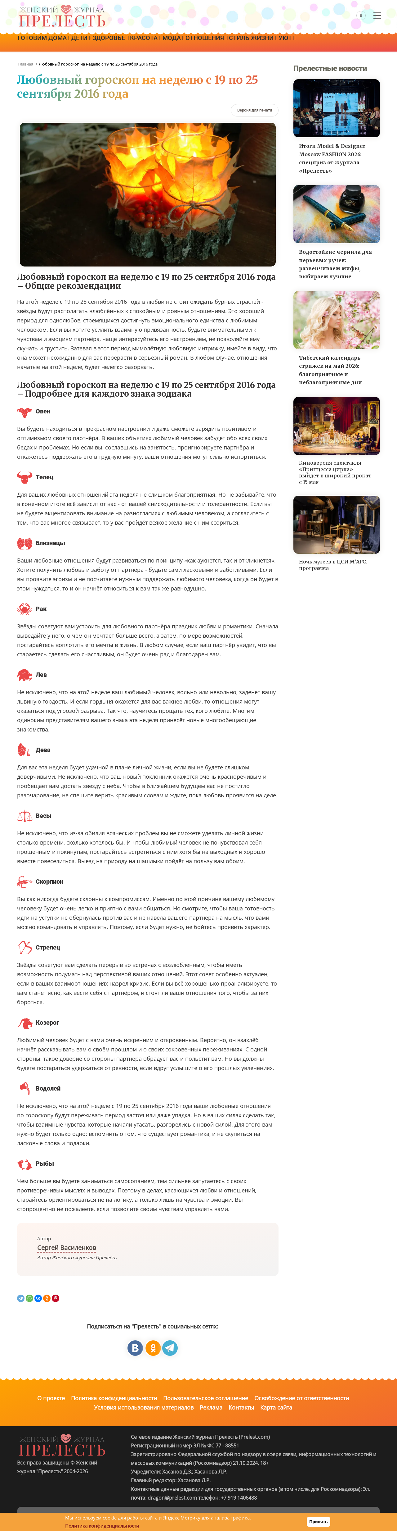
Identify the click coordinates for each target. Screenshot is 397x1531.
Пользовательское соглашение (205, 1398)
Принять (318, 1521)
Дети (89, 42)
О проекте (51, 1398)
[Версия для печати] (255, 110)
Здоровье (123, 42)
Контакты (241, 1407)
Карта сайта (276, 1407)
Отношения (235, 42)
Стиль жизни (286, 42)
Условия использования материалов (144, 1407)
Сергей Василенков (66, 1247)
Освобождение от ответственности (301, 1398)
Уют (325, 42)
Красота (163, 42)
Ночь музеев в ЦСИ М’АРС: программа (333, 564)
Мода (196, 42)
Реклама (211, 1407)
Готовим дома (46, 42)
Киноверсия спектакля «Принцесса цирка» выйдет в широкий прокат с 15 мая (335, 472)
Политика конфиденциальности (114, 1398)
